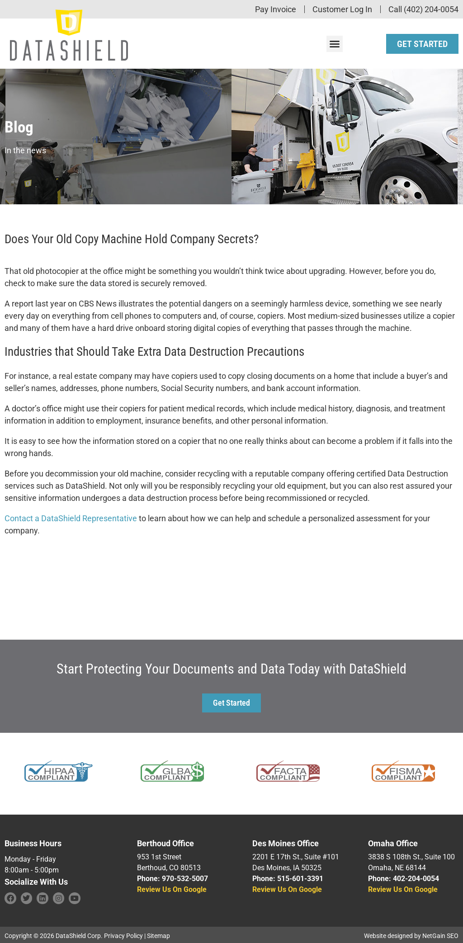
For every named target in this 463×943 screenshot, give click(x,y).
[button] (334, 42)
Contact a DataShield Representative (71, 516)
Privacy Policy (123, 933)
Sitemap (158, 933)
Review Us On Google (172, 887)
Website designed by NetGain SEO (411, 933)
